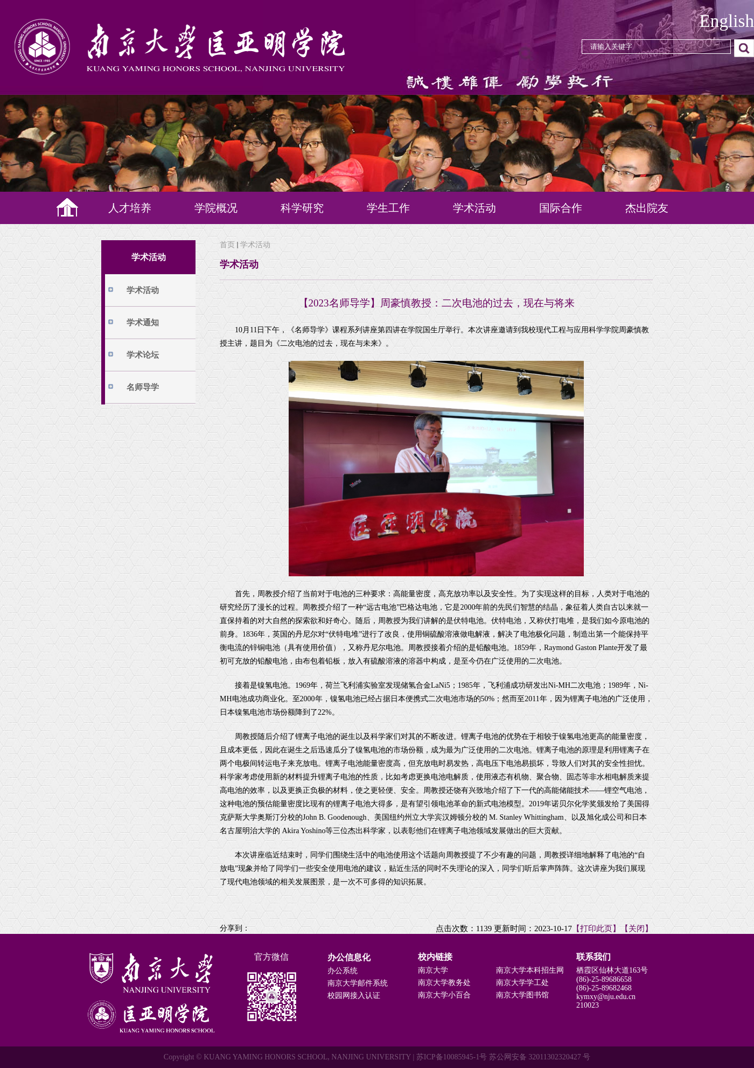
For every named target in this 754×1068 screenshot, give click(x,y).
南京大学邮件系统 (357, 983)
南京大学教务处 (444, 983)
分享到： (235, 928)
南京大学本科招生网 (530, 970)
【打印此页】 (596, 928)
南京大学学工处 (522, 983)
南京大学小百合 (444, 995)
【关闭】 (636, 928)
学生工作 (388, 208)
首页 (227, 245)
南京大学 (433, 970)
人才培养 (129, 208)
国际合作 (560, 208)
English (727, 21)
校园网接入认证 (353, 996)
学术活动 (474, 208)
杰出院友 (646, 208)
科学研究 (302, 208)
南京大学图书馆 (522, 995)
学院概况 (216, 208)
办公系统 (342, 971)
